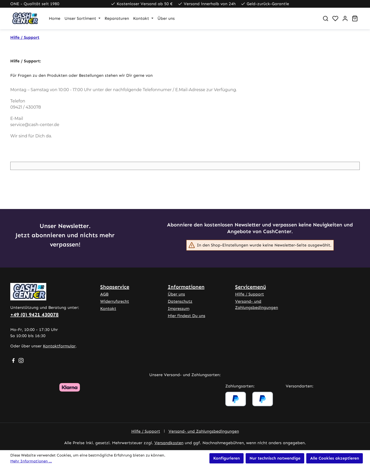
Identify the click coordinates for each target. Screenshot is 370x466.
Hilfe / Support (249, 294)
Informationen (186, 287)
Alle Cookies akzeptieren (334, 458)
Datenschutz (180, 301)
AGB (104, 294)
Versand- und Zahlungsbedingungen (204, 431)
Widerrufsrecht (114, 301)
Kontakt (108, 308)
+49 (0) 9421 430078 (34, 314)
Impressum (178, 308)
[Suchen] (325, 18)
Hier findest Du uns (186, 315)
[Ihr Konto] (345, 18)
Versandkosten (168, 442)
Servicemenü (250, 287)
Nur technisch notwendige (274, 458)
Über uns (176, 294)
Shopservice (114, 287)
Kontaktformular (59, 346)
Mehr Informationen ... (31, 461)
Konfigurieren (226, 458)
